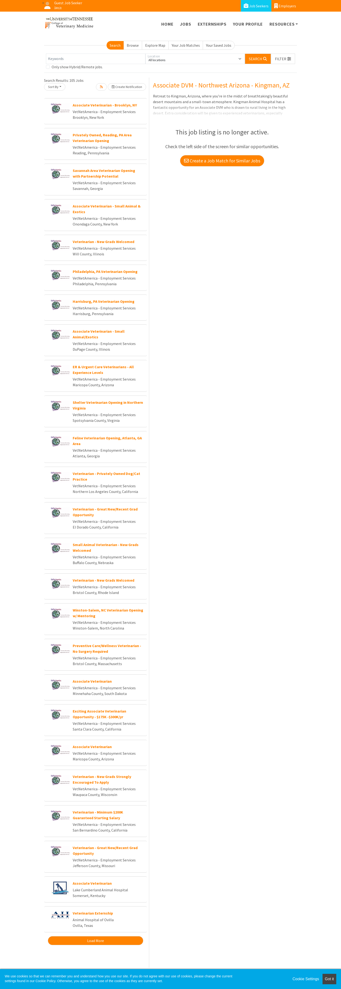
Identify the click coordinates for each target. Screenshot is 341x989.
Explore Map (155, 45)
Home (167, 24)
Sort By (53, 87)
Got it (329, 979)
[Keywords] (95, 59)
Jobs (185, 24)
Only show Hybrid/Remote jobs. (77, 66)
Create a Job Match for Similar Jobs (222, 161)
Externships (212, 24)
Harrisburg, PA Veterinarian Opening (104, 301)
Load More (95, 940)
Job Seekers (256, 6)
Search (115, 45)
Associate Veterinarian (92, 681)
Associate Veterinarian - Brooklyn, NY (105, 105)
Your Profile (248, 24)
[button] (283, 59)
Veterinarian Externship (93, 913)
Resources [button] (281, 24)
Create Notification (127, 87)
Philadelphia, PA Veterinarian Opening (105, 271)
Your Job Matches (186, 45)
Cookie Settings (305, 979)
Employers (285, 6)
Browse (133, 45)
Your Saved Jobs (218, 45)
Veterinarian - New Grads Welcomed (103, 241)
